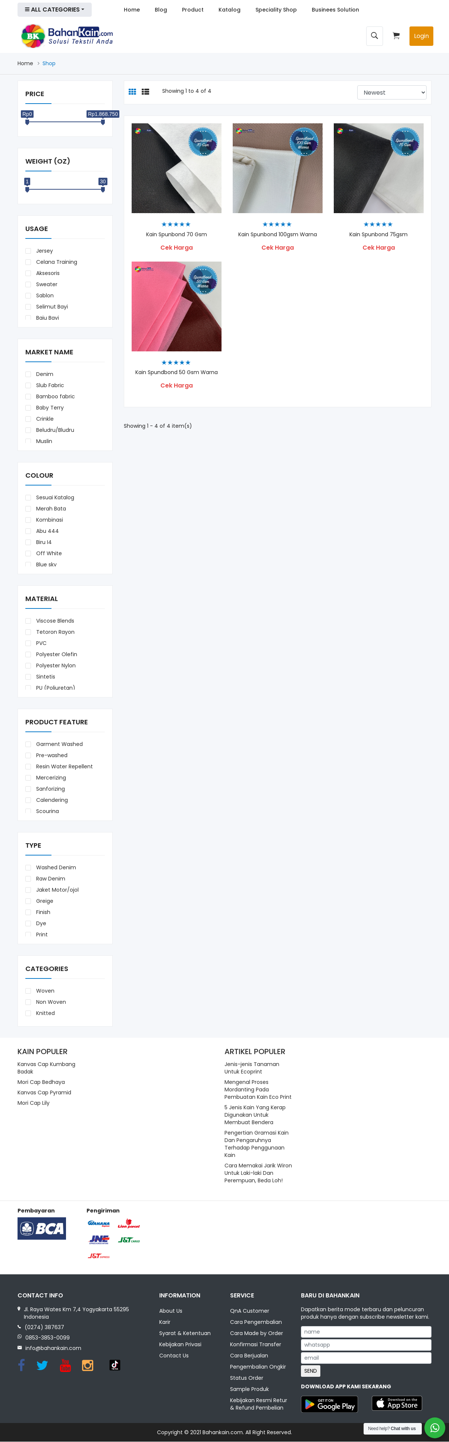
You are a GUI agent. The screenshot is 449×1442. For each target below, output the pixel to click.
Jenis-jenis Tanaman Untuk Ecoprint (251, 1067)
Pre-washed (51, 755)
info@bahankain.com (53, 1348)
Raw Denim (50, 878)
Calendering (51, 800)
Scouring (47, 811)
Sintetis (45, 676)
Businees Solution (335, 9)
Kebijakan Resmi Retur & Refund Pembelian (258, 1404)
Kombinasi (49, 520)
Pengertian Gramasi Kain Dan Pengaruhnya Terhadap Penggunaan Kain (256, 1144)
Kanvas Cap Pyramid (44, 1092)
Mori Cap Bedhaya (41, 1082)
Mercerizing (50, 777)
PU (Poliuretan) (55, 688)
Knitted (45, 1013)
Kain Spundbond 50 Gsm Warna (176, 372)
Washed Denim (55, 867)
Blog (161, 9)
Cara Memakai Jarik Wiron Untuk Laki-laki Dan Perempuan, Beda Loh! (258, 1173)
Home (132, 9)
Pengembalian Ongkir (258, 1367)
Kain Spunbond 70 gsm (176, 234)
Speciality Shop (276, 9)
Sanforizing (50, 789)
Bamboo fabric (55, 396)
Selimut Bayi (51, 306)
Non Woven (50, 1002)
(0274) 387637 (44, 1327)
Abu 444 (47, 531)
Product (193, 9)
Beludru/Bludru (54, 430)
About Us (170, 1311)
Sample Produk (249, 1389)
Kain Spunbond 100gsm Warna (277, 234)
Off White (48, 553)
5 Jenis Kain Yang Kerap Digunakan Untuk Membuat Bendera (255, 1115)
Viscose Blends (54, 620)
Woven (44, 990)
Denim (44, 374)
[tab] (132, 92)
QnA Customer (249, 1311)
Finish (42, 912)
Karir (164, 1322)
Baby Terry (49, 407)
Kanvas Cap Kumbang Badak (46, 1067)
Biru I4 (43, 542)
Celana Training (56, 262)
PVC (41, 643)
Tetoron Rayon (55, 632)
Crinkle (44, 419)
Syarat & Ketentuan (185, 1333)
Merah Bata (50, 508)
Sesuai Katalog (54, 497)
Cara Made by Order (256, 1333)
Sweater (46, 284)
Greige (44, 901)
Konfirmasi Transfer (255, 1344)
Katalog (230, 9)
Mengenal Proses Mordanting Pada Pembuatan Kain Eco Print (258, 1089)
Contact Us (174, 1356)
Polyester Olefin (56, 654)
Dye (40, 923)
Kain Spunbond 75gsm (378, 234)
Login (421, 36)
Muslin (43, 441)
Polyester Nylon (55, 665)
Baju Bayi (47, 318)
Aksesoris (47, 273)
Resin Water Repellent (64, 766)
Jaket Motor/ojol (57, 890)
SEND (310, 1371)
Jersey (44, 250)
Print (41, 934)
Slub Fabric (49, 385)
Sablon (44, 295)
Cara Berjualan (249, 1356)
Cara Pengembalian (256, 1322)
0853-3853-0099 (47, 1337)
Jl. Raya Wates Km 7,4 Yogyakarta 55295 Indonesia (76, 1313)
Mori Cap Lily (34, 1103)
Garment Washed (59, 744)
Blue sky (46, 564)
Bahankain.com (222, 1432)
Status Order (246, 1378)
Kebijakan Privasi (180, 1344)
